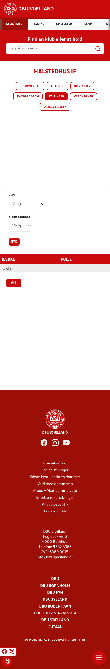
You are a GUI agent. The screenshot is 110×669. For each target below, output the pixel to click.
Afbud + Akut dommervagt (55, 491)
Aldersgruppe (19, 217)
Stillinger (56, 96)
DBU (55, 579)
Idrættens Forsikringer (55, 498)
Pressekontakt (55, 463)
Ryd (14, 241)
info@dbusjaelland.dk (55, 557)
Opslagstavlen (55, 107)
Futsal (55, 627)
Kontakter (82, 86)
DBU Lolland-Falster (55, 613)
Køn (12, 195)
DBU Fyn (55, 593)
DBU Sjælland (55, 620)
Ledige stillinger (55, 470)
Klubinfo (57, 86)
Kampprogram (28, 96)
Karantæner (83, 96)
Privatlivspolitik (55, 504)
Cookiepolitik (55, 511)
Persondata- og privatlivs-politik (55, 640)
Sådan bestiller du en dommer (55, 477)
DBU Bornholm (55, 586)
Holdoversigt (30, 86)
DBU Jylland (55, 600)
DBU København (55, 606)
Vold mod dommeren (55, 484)
